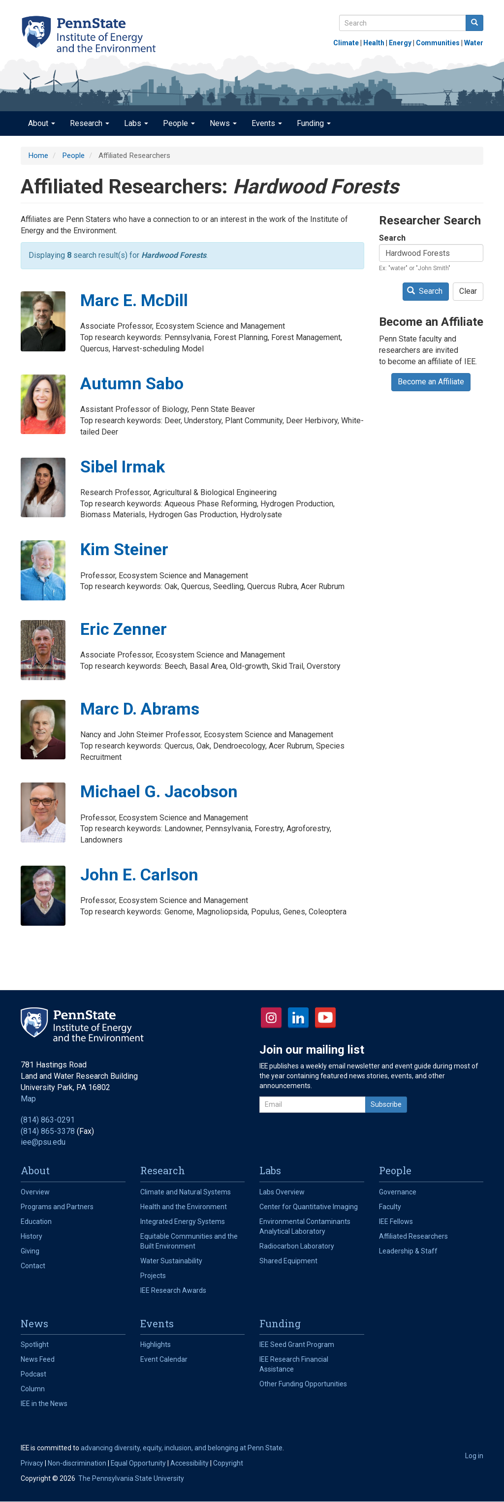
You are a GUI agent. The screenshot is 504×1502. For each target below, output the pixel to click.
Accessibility (189, 1463)
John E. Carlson (139, 874)
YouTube (325, 1017)
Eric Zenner (123, 629)
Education (36, 1221)
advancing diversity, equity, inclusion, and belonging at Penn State (182, 1448)
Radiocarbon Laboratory (296, 1246)
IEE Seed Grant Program (296, 1344)
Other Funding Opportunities (303, 1384)
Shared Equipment (288, 1261)
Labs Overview (282, 1192)
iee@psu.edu (43, 1142)
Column (33, 1389)
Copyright (228, 1463)
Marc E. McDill (134, 300)
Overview (35, 1192)
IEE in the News (44, 1404)
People (179, 123)
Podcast (33, 1374)
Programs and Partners (57, 1207)
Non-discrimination (77, 1463)
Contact (33, 1266)
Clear (468, 291)
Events (267, 123)
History (31, 1236)
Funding (314, 123)
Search (392, 238)
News (223, 123)
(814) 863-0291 (48, 1120)
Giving (30, 1251)
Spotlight (35, 1344)
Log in (474, 1456)
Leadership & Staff (408, 1251)
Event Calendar (164, 1359)
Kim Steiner (124, 549)
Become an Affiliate (431, 381)
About (41, 123)
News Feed (38, 1359)
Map (28, 1098)
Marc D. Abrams (139, 709)
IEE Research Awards (173, 1290)
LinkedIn (298, 1017)
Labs (136, 123)
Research (89, 123)
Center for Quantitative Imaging (308, 1207)
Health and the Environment (183, 1207)
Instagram (271, 1017)
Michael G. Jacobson (159, 791)
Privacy (32, 1463)
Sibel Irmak (122, 466)
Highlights (155, 1344)
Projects (153, 1276)
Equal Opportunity (138, 1463)
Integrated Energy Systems (182, 1221)
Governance (397, 1192)
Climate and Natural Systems (185, 1192)
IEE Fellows (396, 1221)
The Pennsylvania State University (131, 1478)
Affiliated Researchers (413, 1236)
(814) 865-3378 (48, 1131)
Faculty (390, 1207)
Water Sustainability (171, 1261)
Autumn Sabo (132, 383)
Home (38, 155)
